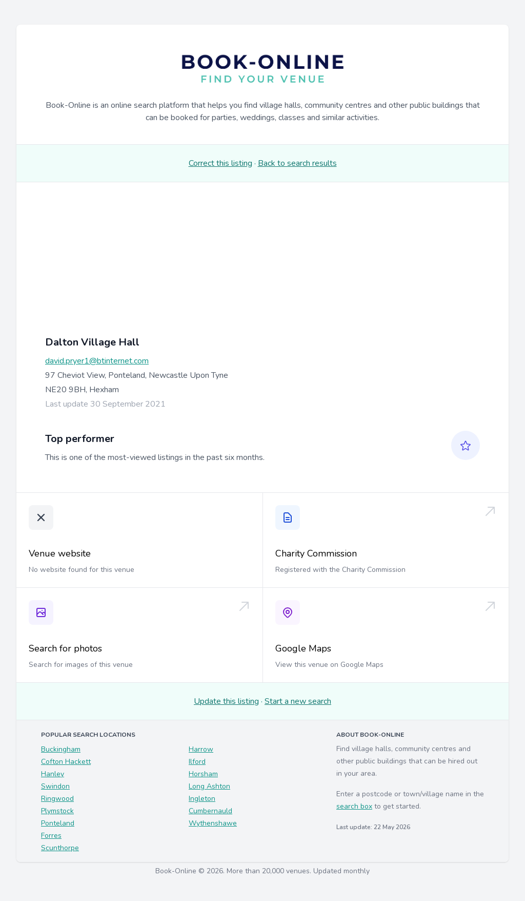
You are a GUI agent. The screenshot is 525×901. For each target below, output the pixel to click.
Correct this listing (220, 163)
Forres (51, 835)
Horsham (203, 774)
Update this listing (226, 701)
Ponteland (57, 823)
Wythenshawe (213, 823)
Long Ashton (209, 786)
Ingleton (202, 798)
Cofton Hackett (66, 761)
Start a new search (298, 701)
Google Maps (303, 648)
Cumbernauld (210, 811)
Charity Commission (316, 553)
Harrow (201, 749)
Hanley (52, 774)
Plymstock (57, 811)
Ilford (197, 761)
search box (354, 806)
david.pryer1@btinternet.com (97, 361)
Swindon (55, 786)
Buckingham (60, 749)
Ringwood (57, 798)
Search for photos (65, 648)
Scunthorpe (60, 848)
